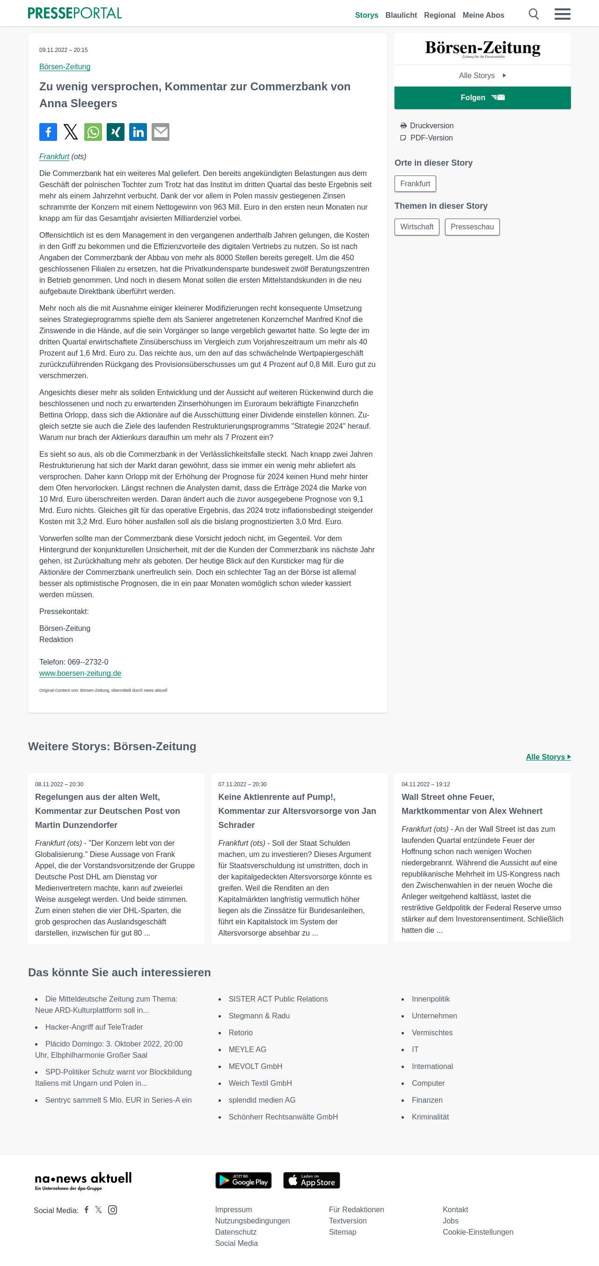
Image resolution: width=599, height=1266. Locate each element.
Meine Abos (483, 15)
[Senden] (160, 132)
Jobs (451, 1221)
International (432, 1066)
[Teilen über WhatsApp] (93, 132)
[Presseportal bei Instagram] (109, 1209)
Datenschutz (236, 1232)
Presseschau (473, 227)
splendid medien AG (262, 1100)
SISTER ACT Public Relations (278, 999)
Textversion (348, 1221)
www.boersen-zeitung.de (80, 673)
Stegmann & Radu (259, 1016)
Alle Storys (482, 76)
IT (415, 1050)
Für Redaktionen (356, 1210)
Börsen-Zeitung (64, 67)
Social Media (236, 1243)
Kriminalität (430, 1117)
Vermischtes (432, 1033)
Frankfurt (54, 157)
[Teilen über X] (71, 132)
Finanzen (427, 1100)
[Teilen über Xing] (115, 132)
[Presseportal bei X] (95, 1211)
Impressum (233, 1210)
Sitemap (343, 1232)
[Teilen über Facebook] (48, 132)
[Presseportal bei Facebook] (84, 1211)
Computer (428, 1083)
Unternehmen (434, 1016)
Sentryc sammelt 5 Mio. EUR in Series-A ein (118, 1100)
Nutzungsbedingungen (252, 1221)
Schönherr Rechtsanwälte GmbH (283, 1117)
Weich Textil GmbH (260, 1083)
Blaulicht (401, 15)
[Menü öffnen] (562, 14)
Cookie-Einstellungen (478, 1232)
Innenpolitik (431, 999)
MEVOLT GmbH (256, 1066)
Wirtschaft (417, 227)
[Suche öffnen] (534, 14)
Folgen (482, 98)
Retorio (241, 1033)
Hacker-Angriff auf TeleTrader (94, 1027)
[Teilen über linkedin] (138, 132)
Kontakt (455, 1210)
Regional (440, 15)
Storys (367, 15)
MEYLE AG (248, 1050)
